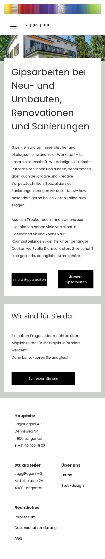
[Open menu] (13, 26)
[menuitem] (72, 475)
